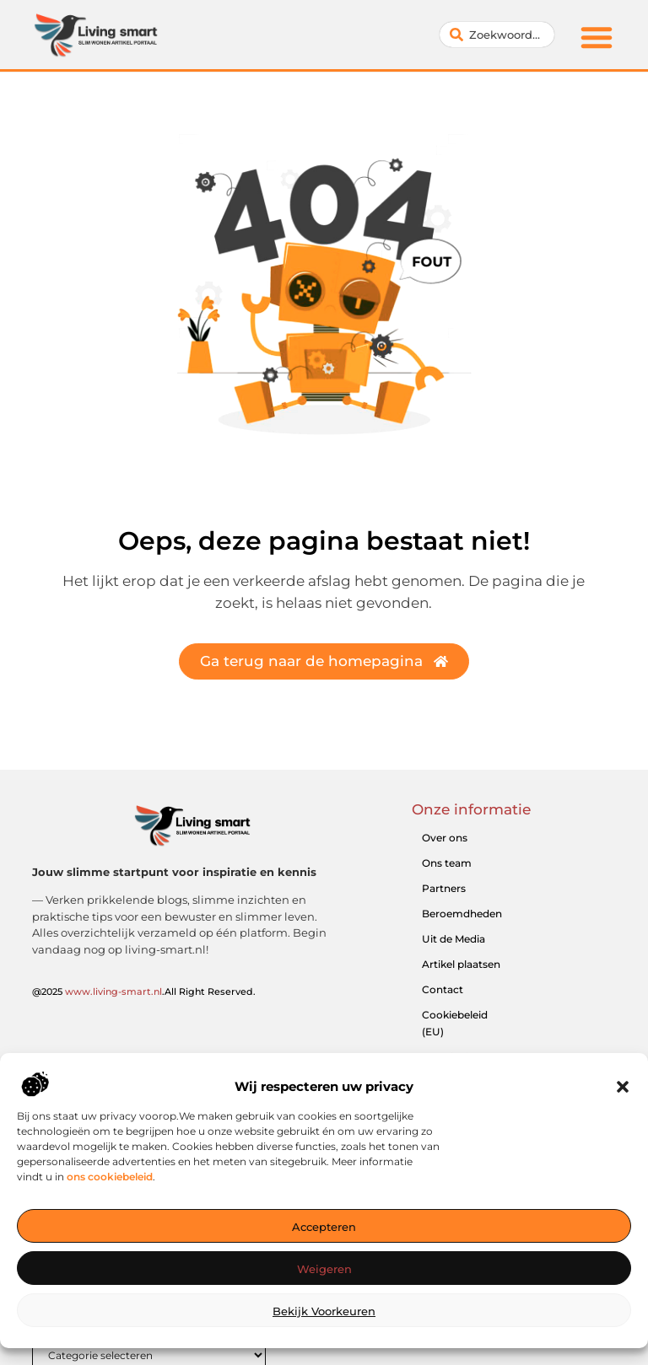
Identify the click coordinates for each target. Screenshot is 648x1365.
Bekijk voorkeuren (324, 1328)
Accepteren (324, 1243)
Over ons (444, 837)
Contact (442, 989)
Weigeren (324, 1285)
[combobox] (497, 34)
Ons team (447, 863)
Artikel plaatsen (461, 964)
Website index (458, 1057)
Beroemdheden (462, 913)
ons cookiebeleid (110, 1192)
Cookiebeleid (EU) (455, 1023)
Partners (444, 888)
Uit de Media (453, 938)
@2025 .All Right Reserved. (144, 991)
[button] (622, 1103)
